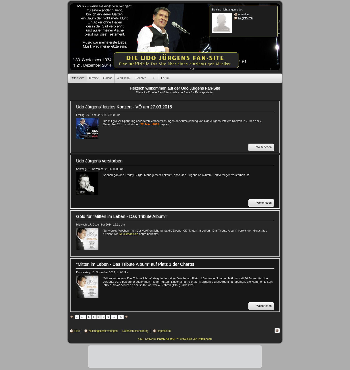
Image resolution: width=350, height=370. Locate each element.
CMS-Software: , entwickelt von (175, 339)
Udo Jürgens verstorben (99, 160)
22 (120, 316)
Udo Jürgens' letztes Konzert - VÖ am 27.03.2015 (124, 106)
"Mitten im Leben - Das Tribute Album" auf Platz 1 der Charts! (135, 264)
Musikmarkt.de (128, 234)
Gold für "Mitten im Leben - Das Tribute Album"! (121, 216)
